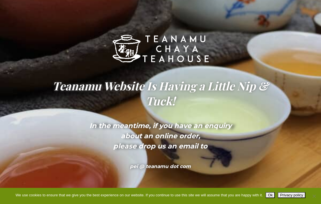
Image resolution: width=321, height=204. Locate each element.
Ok (270, 195)
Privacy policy (291, 195)
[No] (314, 196)
